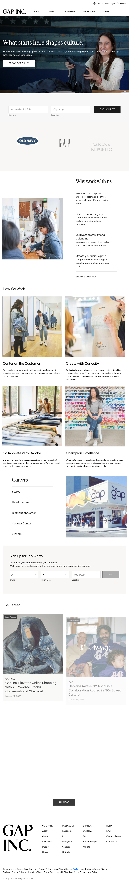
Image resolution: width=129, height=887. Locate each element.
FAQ (108, 831)
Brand (12, 580)
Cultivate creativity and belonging (98, 240)
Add (111, 574)
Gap (85, 836)
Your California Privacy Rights (94, 869)
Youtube (66, 847)
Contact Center (16, 523)
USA (96, 3)
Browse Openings (19, 63)
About (37, 11)
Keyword (12, 120)
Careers (70, 11)
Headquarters (15, 502)
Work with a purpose (98, 198)
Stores (11, 491)
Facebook (67, 831)
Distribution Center (19, 513)
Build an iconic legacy (98, 219)
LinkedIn (66, 852)
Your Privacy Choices (63, 869)
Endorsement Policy (88, 872)
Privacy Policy (45, 869)
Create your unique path (98, 261)
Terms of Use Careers (26, 869)
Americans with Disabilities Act (63, 872)
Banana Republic (91, 841)
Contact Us (112, 841)
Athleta (86, 847)
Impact (53, 11)
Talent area (45, 580)
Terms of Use (8, 869)
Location (55, 120)
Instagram (67, 841)
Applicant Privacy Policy (13, 872)
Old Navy (87, 831)
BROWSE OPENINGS (91, 276)
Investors (89, 11)
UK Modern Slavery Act (37, 872)
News (106, 11)
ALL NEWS (64, 807)
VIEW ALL (11, 534)
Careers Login (109, 3)
